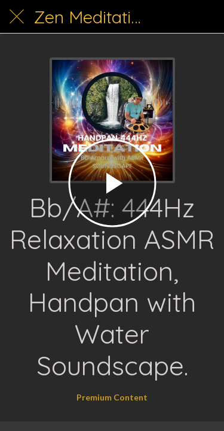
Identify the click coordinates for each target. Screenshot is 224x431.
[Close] (17, 17)
